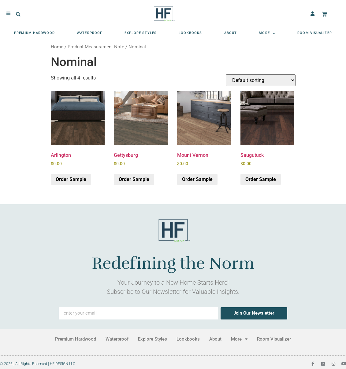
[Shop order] (261, 80)
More (267, 31)
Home (57, 47)
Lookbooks (190, 31)
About (230, 31)
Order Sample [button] (71, 179)
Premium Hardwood (34, 31)
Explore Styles (141, 31)
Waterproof (89, 31)
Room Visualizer (314, 31)
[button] (18, 13)
